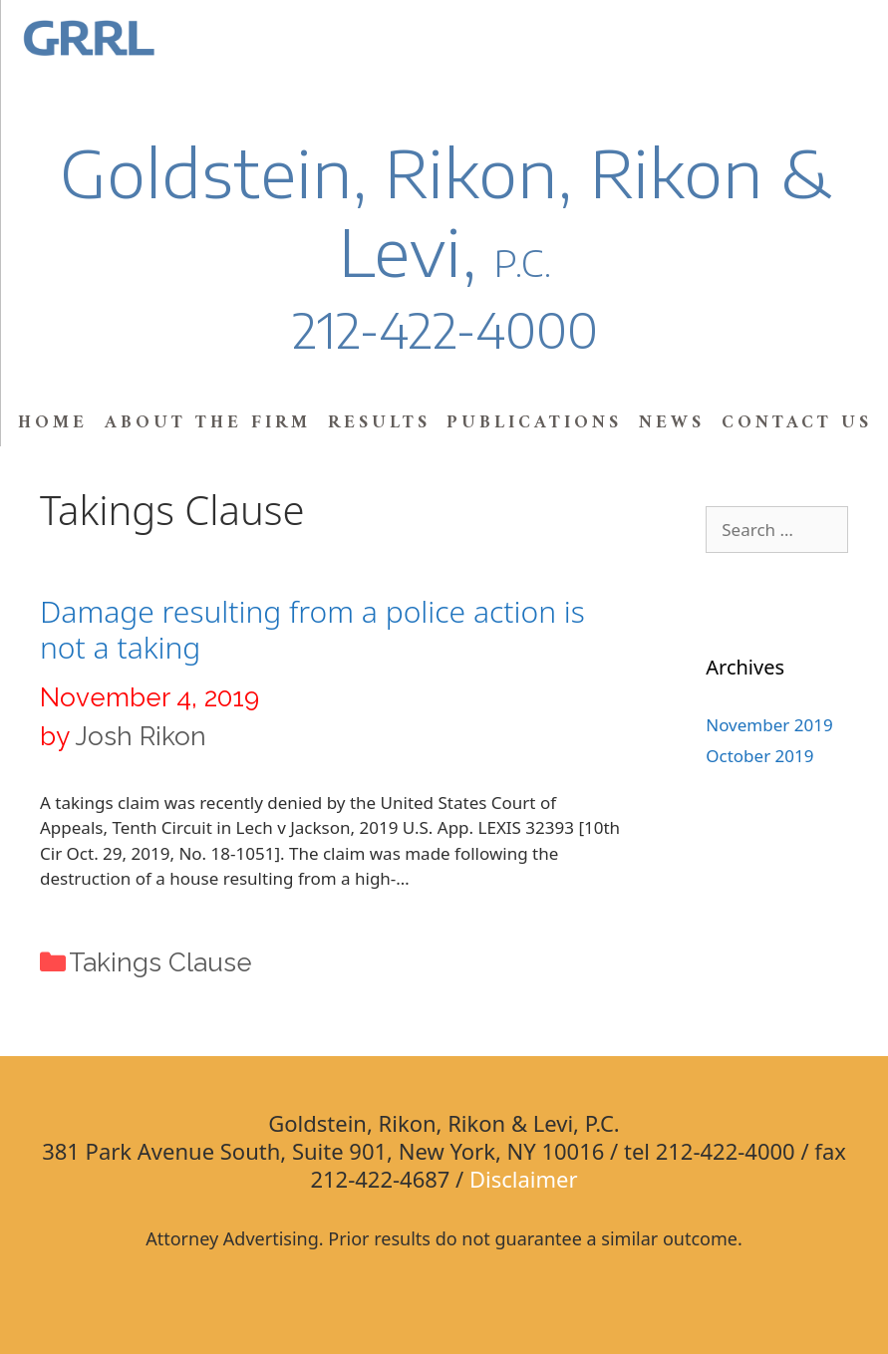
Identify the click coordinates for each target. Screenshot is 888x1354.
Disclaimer (523, 1179)
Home (53, 422)
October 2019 (759, 755)
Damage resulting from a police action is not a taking (312, 629)
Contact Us (797, 422)
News (672, 422)
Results (379, 422)
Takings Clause (160, 962)
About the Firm (208, 422)
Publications (534, 422)
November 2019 (769, 724)
